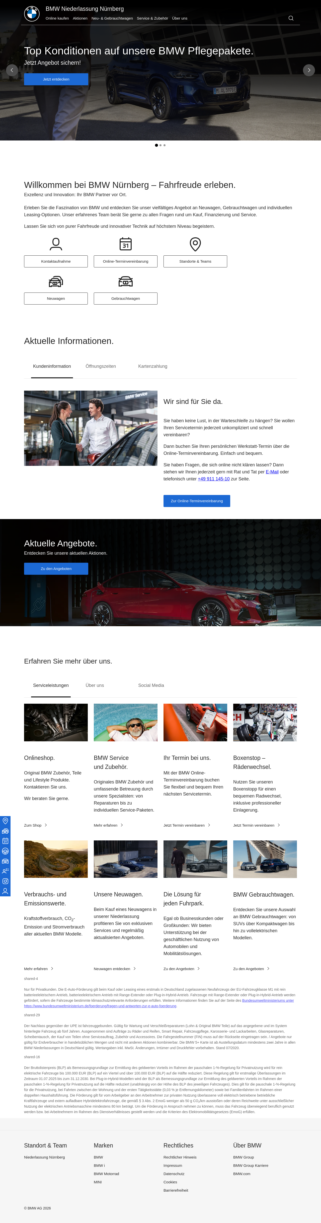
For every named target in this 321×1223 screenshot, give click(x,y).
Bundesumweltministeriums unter (268, 1000)
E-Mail (272, 471)
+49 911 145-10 (214, 478)
